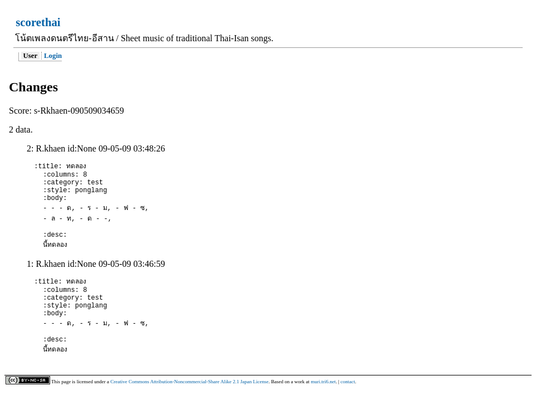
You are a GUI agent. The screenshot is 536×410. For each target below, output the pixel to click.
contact (348, 401)
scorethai (38, 22)
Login (53, 56)
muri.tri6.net (323, 401)
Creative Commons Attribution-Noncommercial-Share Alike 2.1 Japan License (189, 401)
